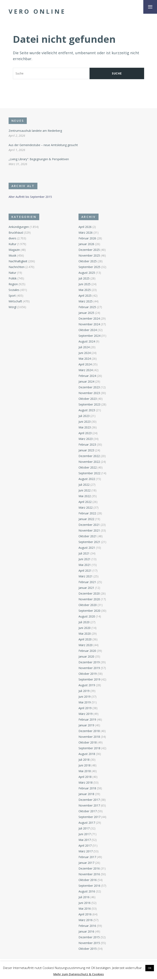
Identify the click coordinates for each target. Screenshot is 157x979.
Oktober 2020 (87, 605)
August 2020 (86, 616)
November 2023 (89, 393)
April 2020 (85, 639)
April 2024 (85, 364)
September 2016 (89, 886)
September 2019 (89, 679)
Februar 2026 (87, 238)
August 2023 (86, 410)
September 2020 (89, 611)
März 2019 (85, 714)
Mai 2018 (84, 771)
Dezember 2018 (89, 731)
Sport (12, 295)
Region (13, 284)
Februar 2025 (87, 307)
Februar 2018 (87, 788)
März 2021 (85, 576)
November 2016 (89, 874)
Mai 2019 (84, 702)
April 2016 (85, 914)
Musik (12, 255)
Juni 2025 (84, 284)
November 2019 (89, 668)
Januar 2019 (86, 725)
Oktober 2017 (87, 811)
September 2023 (89, 404)
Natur (12, 273)
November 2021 (89, 530)
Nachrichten (17, 267)
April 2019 (85, 708)
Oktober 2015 (87, 949)
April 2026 (85, 227)
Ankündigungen (19, 227)
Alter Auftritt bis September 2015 (30, 197)
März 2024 (85, 370)
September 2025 (89, 267)
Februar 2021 (87, 582)
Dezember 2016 (89, 868)
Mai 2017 (84, 840)
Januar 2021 (86, 588)
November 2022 (89, 462)
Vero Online (37, 11)
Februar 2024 (87, 376)
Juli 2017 (84, 828)
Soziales (14, 290)
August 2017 (86, 823)
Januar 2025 (86, 313)
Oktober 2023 (87, 399)
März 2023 (85, 439)
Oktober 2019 (87, 674)
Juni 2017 (84, 834)
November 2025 (89, 255)
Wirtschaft (15, 301)
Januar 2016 (86, 931)
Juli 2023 (84, 416)
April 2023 (85, 433)
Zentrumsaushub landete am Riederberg (35, 131)
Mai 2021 (84, 565)
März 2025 (85, 301)
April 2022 (85, 502)
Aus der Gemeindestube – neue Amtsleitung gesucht (43, 145)
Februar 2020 (87, 651)
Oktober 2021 (87, 536)
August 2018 (86, 754)
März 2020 (85, 645)
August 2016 (86, 891)
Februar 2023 (87, 444)
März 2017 (85, 851)
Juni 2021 (84, 559)
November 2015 (89, 943)
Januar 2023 (86, 450)
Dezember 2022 (89, 456)
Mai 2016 (84, 908)
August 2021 (86, 548)
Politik (13, 278)
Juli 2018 (84, 760)
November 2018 (89, 737)
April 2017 (85, 845)
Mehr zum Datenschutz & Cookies (78, 974)
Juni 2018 (84, 765)
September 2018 (89, 748)
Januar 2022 (86, 519)
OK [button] (149, 968)
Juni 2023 (84, 422)
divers (12, 238)
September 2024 (89, 336)
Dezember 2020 (89, 593)
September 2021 (89, 542)
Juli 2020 (84, 622)
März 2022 (85, 507)
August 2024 (86, 341)
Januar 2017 (86, 863)
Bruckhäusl (16, 232)
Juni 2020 (84, 628)
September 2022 (89, 473)
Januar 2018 (86, 794)
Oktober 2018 (87, 742)
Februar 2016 (87, 926)
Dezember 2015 (89, 937)
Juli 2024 (84, 347)
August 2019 (86, 685)
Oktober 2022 (87, 467)
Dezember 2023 (89, 387)
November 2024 (89, 324)
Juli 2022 (84, 485)
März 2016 (85, 920)
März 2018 (85, 782)
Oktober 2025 (87, 261)
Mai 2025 (84, 290)
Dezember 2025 (89, 250)
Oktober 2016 (87, 880)
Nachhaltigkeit (18, 261)
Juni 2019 (84, 696)
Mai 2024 (84, 359)
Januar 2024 (86, 381)
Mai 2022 (84, 496)
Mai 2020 (84, 633)
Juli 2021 (84, 553)
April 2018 (85, 777)
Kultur (12, 244)
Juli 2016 (84, 897)
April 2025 (85, 295)
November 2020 (89, 599)
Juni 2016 (84, 903)
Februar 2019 (87, 719)
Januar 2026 (86, 244)
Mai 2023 (84, 427)
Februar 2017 (87, 857)
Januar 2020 (86, 656)
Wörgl (12, 307)
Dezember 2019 (89, 662)
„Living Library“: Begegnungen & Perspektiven (39, 159)
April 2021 (85, 570)
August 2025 (86, 273)
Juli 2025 (84, 278)
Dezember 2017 (89, 800)
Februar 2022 (87, 513)
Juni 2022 (84, 490)
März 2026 (85, 232)
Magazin (14, 250)
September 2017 (89, 817)
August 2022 (86, 479)
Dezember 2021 (89, 525)
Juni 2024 (84, 353)
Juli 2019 (84, 691)
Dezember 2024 (89, 318)
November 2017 (89, 805)
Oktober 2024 (87, 330)
